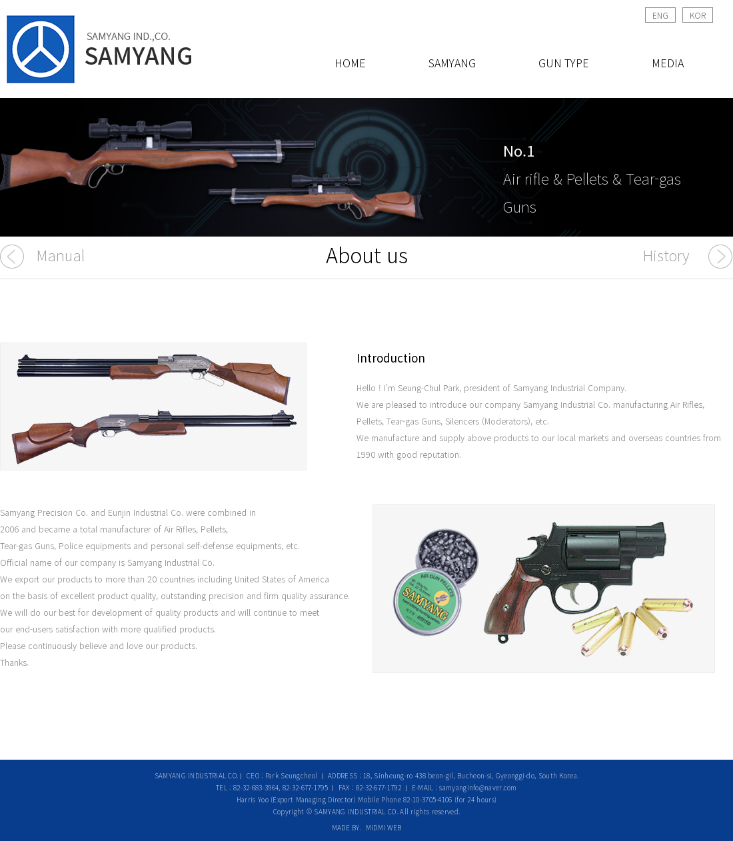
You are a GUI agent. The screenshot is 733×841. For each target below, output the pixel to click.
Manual (61, 254)
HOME (350, 63)
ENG (660, 15)
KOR (698, 15)
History (666, 254)
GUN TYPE (563, 63)
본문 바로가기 (0, 0)
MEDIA (668, 63)
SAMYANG (452, 63)
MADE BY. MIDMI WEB (367, 827)
